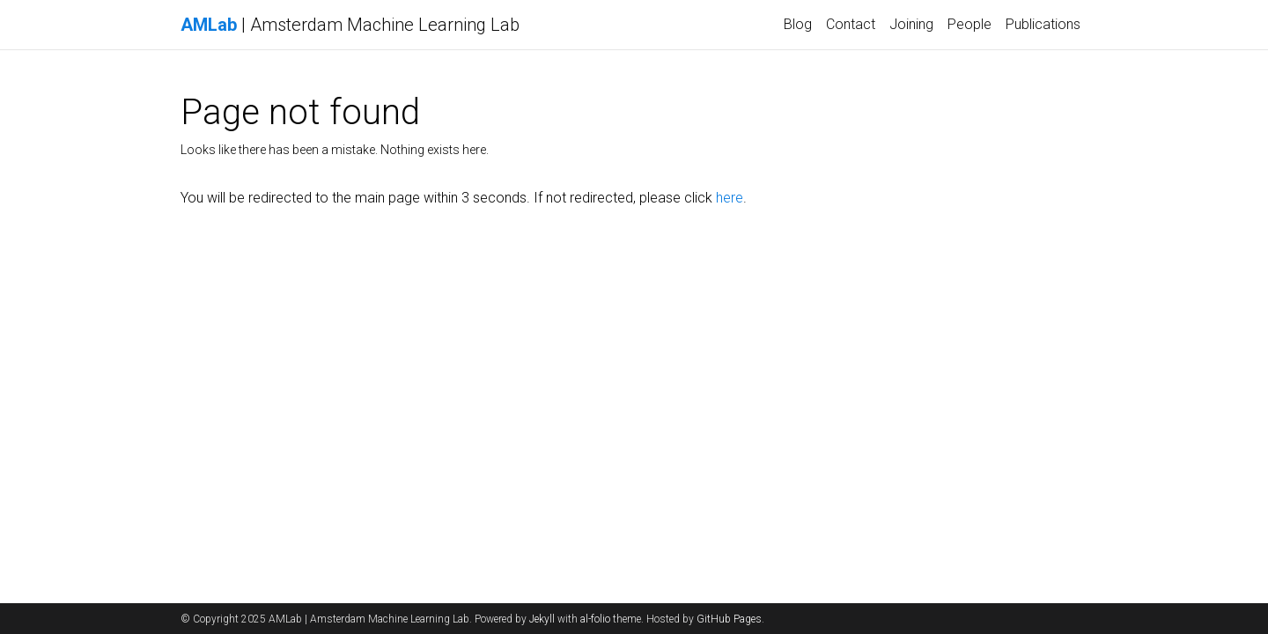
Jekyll (542, 619)
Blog (798, 24)
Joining (911, 24)
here (729, 197)
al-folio (595, 619)
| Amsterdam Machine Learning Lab (350, 24)
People (969, 24)
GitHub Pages (729, 619)
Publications (1043, 24)
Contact (850, 24)
